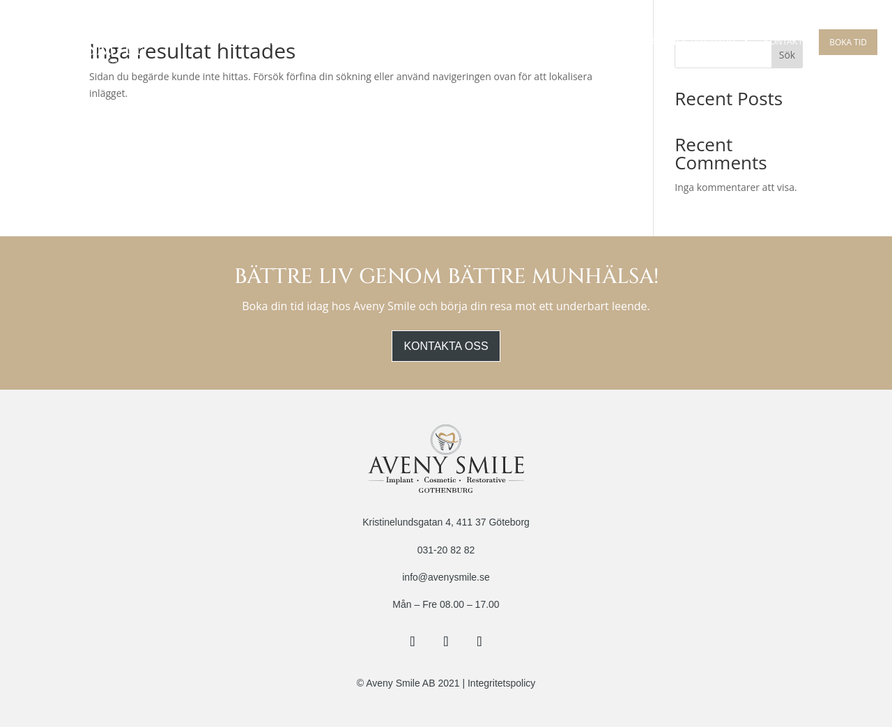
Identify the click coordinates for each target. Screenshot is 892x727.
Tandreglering (595, 42)
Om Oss (225, 42)
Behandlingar (304, 42)
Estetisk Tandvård (691, 42)
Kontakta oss (445, 346)
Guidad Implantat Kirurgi (486, 42)
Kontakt (783, 42)
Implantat (389, 42)
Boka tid (848, 42)
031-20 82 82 (446, 550)
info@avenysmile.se (446, 577)
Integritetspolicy (501, 683)
